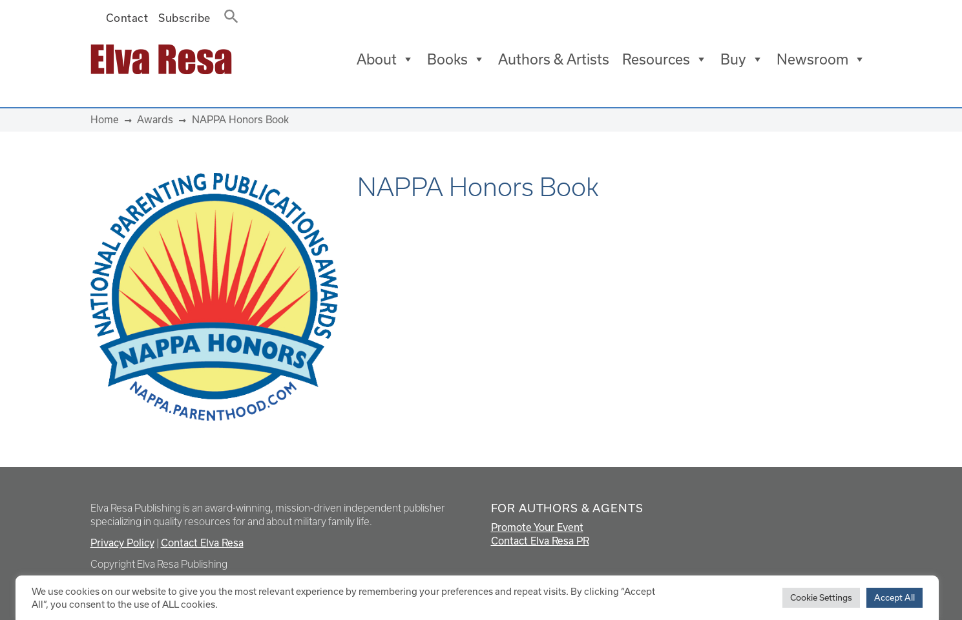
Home (104, 119)
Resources (664, 59)
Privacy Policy (122, 542)
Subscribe (184, 18)
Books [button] (456, 59)
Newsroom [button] (821, 59)
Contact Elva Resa (202, 542)
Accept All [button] (894, 597)
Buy (742, 59)
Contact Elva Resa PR (540, 540)
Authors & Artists (553, 59)
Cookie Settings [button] (821, 597)
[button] (227, 13)
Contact (127, 18)
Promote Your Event (537, 527)
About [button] (385, 59)
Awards (155, 119)
